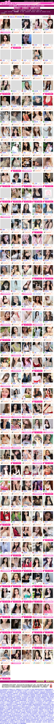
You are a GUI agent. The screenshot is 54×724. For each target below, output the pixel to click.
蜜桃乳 (3, 29)
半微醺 (14, 337)
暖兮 (3, 198)
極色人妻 (14, 275)
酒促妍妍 (25, 167)
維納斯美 (4, 352)
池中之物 (36, 321)
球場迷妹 (14, 398)
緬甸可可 (14, 91)
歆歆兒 (35, 291)
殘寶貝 (3, 121)
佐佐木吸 (47, 306)
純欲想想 (25, 275)
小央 (3, 291)
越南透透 (47, 198)
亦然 (25, 414)
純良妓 (46, 352)
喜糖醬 (46, 137)
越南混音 (47, 244)
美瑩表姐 (47, 291)
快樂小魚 (25, 214)
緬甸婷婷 (25, 137)
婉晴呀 (3, 275)
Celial (3, 398)
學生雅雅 (4, 244)
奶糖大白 (14, 152)
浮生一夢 (25, 75)
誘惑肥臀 (47, 44)
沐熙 (35, 306)
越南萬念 (36, 29)
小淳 (14, 29)
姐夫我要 (36, 383)
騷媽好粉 (36, 337)
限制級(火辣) (12, 16)
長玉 (14, 244)
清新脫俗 (25, 106)
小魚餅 (14, 352)
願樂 (25, 152)
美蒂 (46, 337)
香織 (3, 321)
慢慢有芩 (25, 383)
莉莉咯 (35, 44)
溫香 (25, 306)
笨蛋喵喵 (14, 137)
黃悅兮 (14, 291)
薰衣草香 (4, 214)
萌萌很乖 (4, 260)
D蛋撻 (14, 75)
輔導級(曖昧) (19, 16)
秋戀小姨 (36, 260)
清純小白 (47, 121)
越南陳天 (47, 398)
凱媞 (3, 167)
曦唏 (35, 152)
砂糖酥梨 (47, 91)
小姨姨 (14, 44)
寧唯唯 (3, 75)
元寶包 (35, 167)
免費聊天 (8, 29)
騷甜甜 (35, 106)
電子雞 (25, 321)
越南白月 (36, 414)
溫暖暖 (14, 183)
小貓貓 (3, 183)
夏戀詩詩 (25, 44)
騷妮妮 (14, 383)
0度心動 (46, 229)
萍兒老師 (25, 337)
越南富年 (25, 229)
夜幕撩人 (14, 260)
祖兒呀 (14, 167)
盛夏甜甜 (36, 137)
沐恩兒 (25, 60)
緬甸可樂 (36, 121)
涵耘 (25, 291)
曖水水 (25, 367)
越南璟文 (36, 198)
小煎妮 (35, 183)
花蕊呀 (25, 91)
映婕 (35, 367)
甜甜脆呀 (47, 29)
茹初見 (25, 198)
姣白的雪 (47, 383)
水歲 (25, 29)
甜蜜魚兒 (14, 121)
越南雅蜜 (14, 60)
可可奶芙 (36, 214)
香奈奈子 (4, 383)
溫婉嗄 (46, 60)
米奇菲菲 (14, 306)
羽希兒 (14, 367)
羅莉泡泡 (14, 106)
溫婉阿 (3, 44)
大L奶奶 (46, 106)
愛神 (25, 398)
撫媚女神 (47, 414)
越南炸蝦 (25, 260)
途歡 (14, 229)
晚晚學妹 (25, 183)
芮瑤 (25, 352)
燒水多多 (47, 367)
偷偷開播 (4, 429)
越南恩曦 (36, 60)
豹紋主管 (14, 214)
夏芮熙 (46, 321)
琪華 (35, 352)
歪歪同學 (36, 275)
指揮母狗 (4, 367)
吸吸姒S (46, 183)
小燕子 (3, 60)
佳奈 (3, 337)
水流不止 (25, 121)
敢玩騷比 (4, 306)
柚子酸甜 (47, 275)
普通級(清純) (27, 16)
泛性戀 (46, 214)
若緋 (3, 91)
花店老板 (47, 260)
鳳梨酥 (3, 414)
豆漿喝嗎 (4, 152)
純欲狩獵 (36, 91)
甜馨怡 (3, 229)
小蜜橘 (46, 167)
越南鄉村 (4, 137)
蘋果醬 (35, 244)
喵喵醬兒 (36, 75)
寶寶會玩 (4, 106)
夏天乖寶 (47, 152)
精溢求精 (25, 244)
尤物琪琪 (36, 229)
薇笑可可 (36, 398)
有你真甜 (47, 75)
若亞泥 (14, 321)
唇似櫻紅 (14, 198)
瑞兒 (14, 414)
